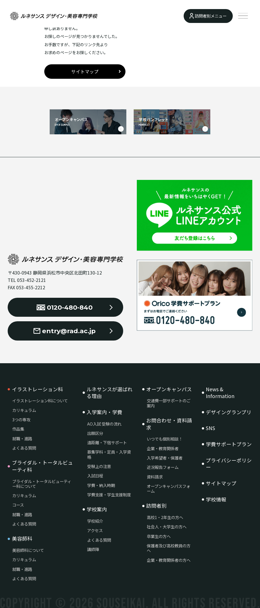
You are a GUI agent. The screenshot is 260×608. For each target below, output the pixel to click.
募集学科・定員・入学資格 (109, 454)
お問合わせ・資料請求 (169, 424)
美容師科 (22, 538)
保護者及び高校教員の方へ (168, 548)
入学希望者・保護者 (165, 457)
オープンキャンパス (169, 389)
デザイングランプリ (228, 412)
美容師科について (28, 550)
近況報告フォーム (163, 467)
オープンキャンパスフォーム (168, 489)
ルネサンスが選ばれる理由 (110, 393)
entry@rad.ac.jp (64, 331)
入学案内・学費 (104, 412)
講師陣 (93, 549)
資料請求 (155, 476)
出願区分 (95, 433)
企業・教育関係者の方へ (168, 560)
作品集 (18, 428)
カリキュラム (24, 410)
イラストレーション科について (40, 400)
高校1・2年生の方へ (165, 517)
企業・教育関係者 (163, 448)
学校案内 (97, 509)
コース (18, 504)
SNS (210, 428)
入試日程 (95, 475)
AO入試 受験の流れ (104, 423)
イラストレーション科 (37, 389)
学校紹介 (95, 520)
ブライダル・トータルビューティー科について (41, 484)
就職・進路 (22, 438)
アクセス (95, 530)
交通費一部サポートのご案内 (168, 403)
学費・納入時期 (101, 485)
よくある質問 (24, 447)
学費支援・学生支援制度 (109, 494)
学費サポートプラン (229, 444)
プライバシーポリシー (229, 464)
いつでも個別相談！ (165, 438)
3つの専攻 (21, 419)
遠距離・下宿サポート (107, 442)
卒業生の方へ (159, 536)
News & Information (220, 393)
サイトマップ (84, 71)
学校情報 (216, 499)
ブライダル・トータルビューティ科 (42, 466)
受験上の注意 (99, 466)
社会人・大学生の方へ (166, 526)
